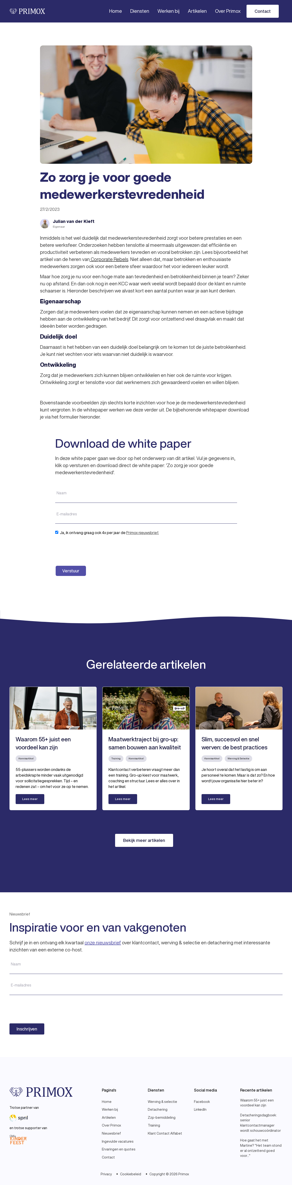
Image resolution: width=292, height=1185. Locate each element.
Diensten (139, 11)
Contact (263, 11)
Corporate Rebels (109, 259)
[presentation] (91, 550)
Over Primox (228, 11)
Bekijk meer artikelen (144, 840)
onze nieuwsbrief (103, 942)
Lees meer (30, 798)
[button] (139, 11)
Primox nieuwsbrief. (142, 533)
